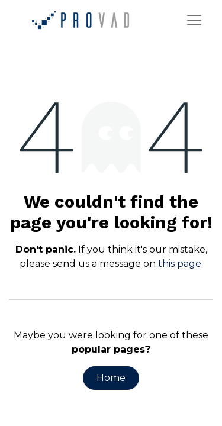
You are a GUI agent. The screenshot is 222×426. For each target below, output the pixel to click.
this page (179, 263)
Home (111, 377)
